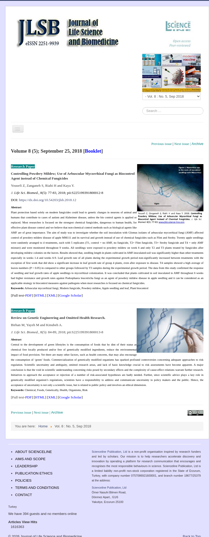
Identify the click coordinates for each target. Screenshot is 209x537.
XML (52, 295)
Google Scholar (70, 295)
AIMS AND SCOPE (30, 459)
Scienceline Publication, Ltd (109, 451)
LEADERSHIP (26, 466)
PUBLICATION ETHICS (33, 473)
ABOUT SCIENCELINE (33, 452)
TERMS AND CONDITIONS (37, 488)
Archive (197, 144)
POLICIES (23, 480)
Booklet (93, 151)
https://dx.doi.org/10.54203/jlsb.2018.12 (47, 200)
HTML (40, 295)
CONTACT (23, 495)
